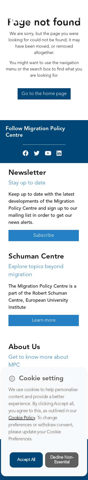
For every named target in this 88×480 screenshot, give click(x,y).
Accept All (26, 460)
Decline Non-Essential (62, 460)
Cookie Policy (21, 418)
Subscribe (43, 235)
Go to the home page (44, 93)
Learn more (44, 320)
